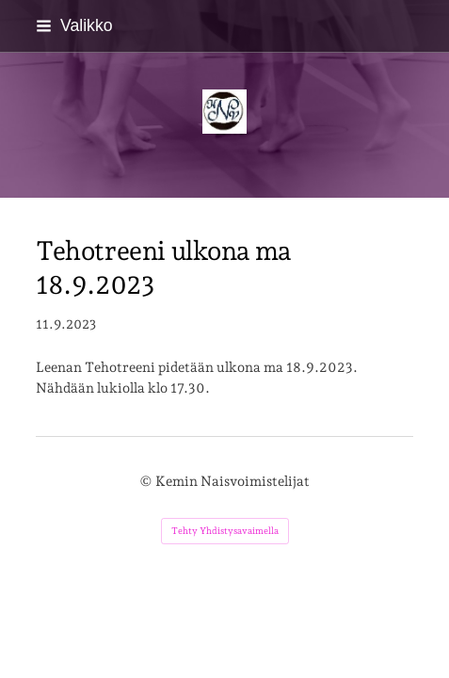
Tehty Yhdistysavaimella (225, 530)
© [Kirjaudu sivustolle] (147, 481)
